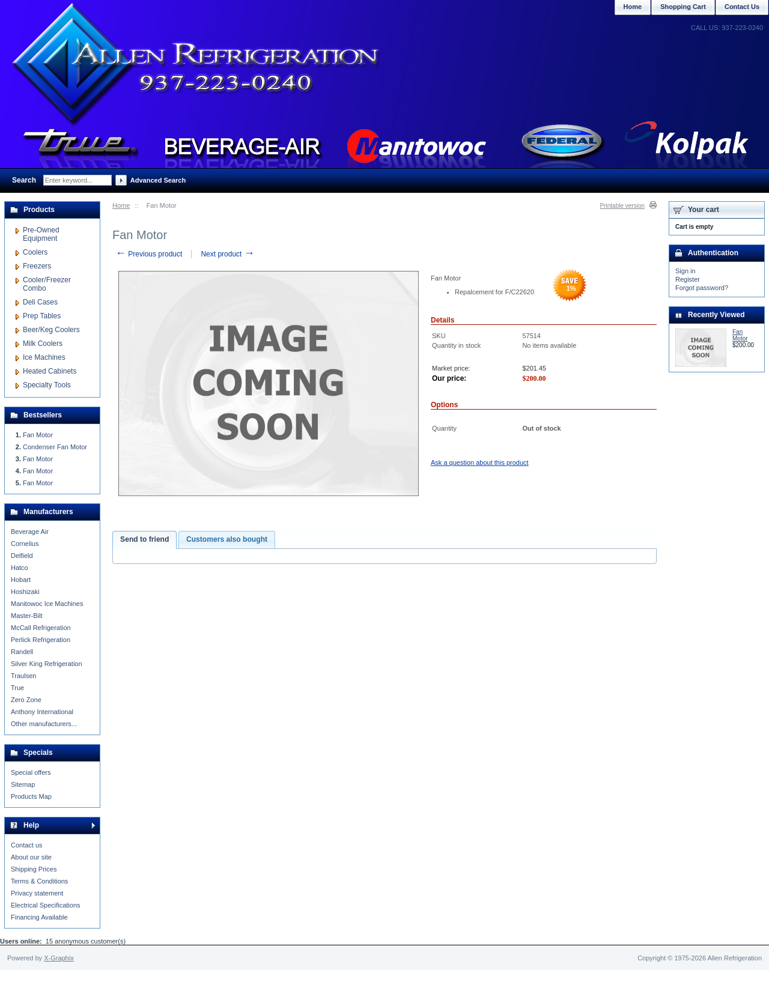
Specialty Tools (47, 385)
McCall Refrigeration (41, 627)
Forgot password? (701, 287)
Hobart (21, 579)
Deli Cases (40, 302)
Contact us (27, 845)
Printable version (622, 205)
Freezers (37, 266)
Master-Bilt (27, 615)
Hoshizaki (25, 591)
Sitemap (23, 784)
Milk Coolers (42, 343)
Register (687, 279)
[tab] (144, 540)
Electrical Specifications (46, 905)
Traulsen (23, 675)
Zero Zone (26, 699)
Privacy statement (37, 893)
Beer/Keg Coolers (51, 330)
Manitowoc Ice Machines (47, 603)
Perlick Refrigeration (40, 639)
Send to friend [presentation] (144, 539)
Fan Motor (38, 434)
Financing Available (39, 917)
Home (121, 205)
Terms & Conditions (39, 881)
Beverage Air (30, 531)
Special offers (30, 772)
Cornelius (24, 543)
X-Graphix (59, 958)
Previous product (148, 254)
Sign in (685, 270)
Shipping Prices (33, 869)
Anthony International (42, 711)
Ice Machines (44, 357)
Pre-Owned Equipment (41, 234)
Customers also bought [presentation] (226, 539)
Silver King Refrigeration (46, 663)
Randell (22, 651)
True (17, 687)
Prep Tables (42, 316)
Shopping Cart (683, 6)
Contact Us (742, 6)
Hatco (19, 567)
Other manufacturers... (44, 723)
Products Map (31, 796)
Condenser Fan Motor (55, 446)
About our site (31, 857)
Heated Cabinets (49, 371)
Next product (227, 254)
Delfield (22, 555)
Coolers (35, 252)
